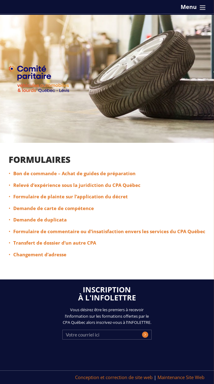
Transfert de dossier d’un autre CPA (54, 243)
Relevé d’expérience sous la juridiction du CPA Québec (77, 185)
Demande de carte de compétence (53, 208)
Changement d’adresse (39, 254)
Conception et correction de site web (114, 377)
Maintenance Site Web (180, 377)
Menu (189, 6)
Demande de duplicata (40, 220)
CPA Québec (43, 80)
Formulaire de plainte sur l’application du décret (70, 196)
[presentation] (109, 357)
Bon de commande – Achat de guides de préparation (74, 173)
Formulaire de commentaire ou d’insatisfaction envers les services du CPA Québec (109, 231)
